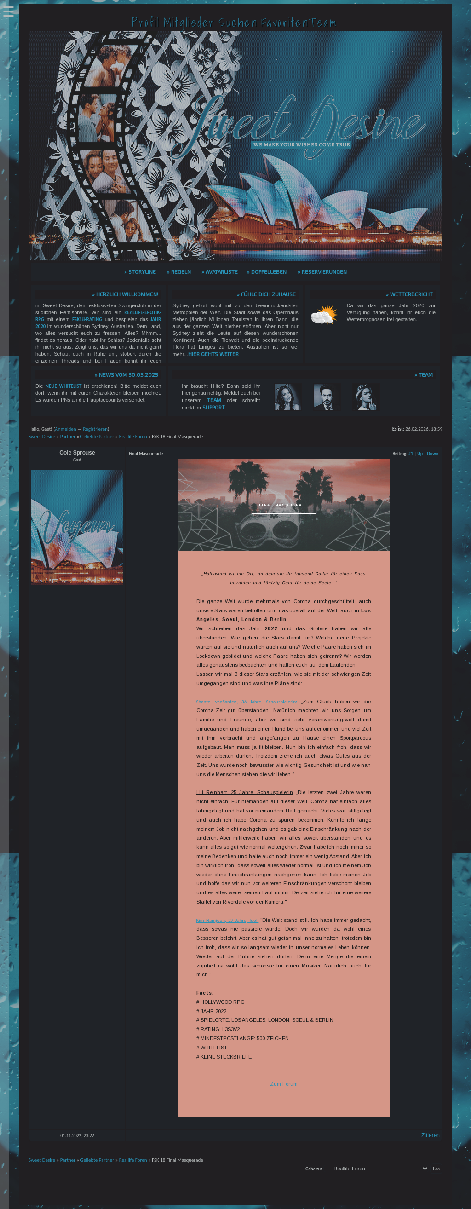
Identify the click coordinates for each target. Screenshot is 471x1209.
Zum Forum (284, 1084)
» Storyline (140, 271)
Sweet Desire (42, 436)
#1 (410, 453)
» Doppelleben (267, 271)
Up (420, 453)
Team (214, 400)
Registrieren (95, 429)
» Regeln (179, 271)
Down (432, 453)
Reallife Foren (133, 436)
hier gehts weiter (213, 354)
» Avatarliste (219, 271)
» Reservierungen (322, 271)
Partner (67, 436)
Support (213, 407)
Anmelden (65, 429)
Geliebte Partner (97, 436)
